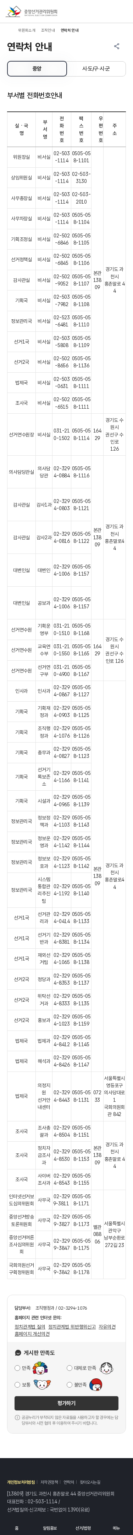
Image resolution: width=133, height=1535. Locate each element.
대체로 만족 (85, 1368)
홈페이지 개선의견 (32, 1333)
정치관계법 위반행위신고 (72, 1326)
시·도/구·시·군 (96, 69)
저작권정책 (49, 1482)
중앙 (37, 69)
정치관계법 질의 (30, 1326)
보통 (26, 1385)
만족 (26, 1368)
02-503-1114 (42, 1501)
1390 (73, 1510)
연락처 (68, 1482)
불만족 (80, 1385)
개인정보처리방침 (21, 1482)
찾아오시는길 (90, 1482)
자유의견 (107, 1326)
